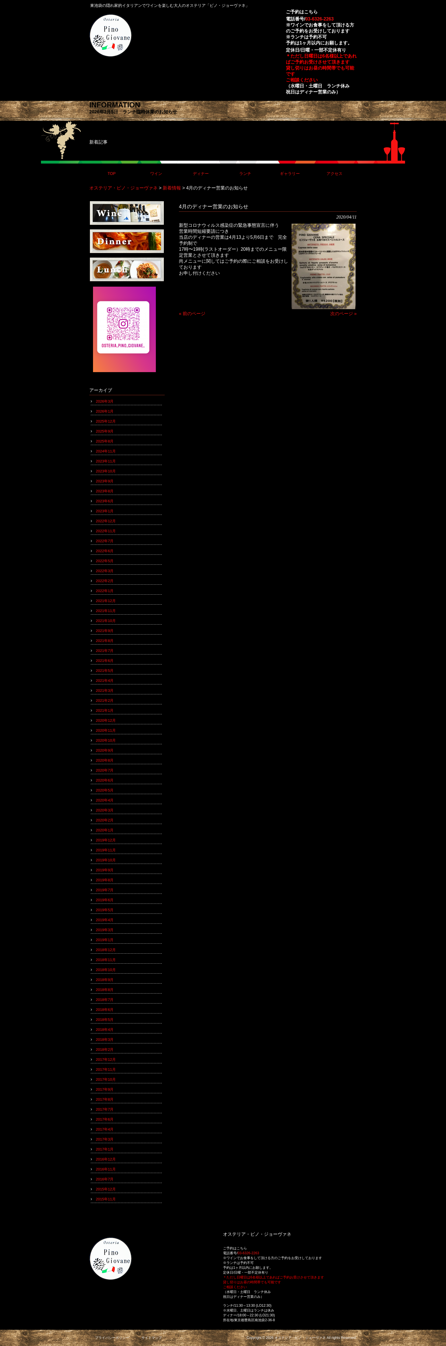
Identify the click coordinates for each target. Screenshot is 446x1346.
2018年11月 (106, 960)
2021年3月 (104, 690)
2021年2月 (104, 700)
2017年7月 (104, 1109)
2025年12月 (106, 421)
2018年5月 (104, 1019)
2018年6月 (104, 1010)
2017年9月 (104, 1089)
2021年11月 (106, 611)
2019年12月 (106, 840)
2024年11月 (106, 451)
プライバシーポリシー (112, 1338)
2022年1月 (104, 591)
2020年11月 (106, 730)
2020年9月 (104, 750)
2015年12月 (106, 1189)
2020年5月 (104, 790)
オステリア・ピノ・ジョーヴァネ (123, 187)
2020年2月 (104, 820)
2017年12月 (106, 1059)
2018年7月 (104, 1000)
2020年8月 (104, 760)
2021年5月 (104, 670)
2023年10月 (106, 471)
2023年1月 (104, 511)
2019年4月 (104, 920)
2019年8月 (104, 880)
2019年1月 (104, 940)
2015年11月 (106, 1199)
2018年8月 (104, 990)
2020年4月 (104, 800)
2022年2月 (104, 581)
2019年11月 (106, 850)
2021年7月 (104, 650)
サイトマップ (151, 1338)
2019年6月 (104, 900)
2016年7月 (104, 1179)
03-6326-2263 (319, 19)
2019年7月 (104, 890)
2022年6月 (104, 551)
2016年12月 (106, 1159)
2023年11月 (106, 461)
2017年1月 (104, 1149)
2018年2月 (104, 1049)
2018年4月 (104, 1029)
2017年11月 (106, 1069)
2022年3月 (104, 571)
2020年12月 (106, 720)
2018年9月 (104, 980)
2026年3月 (104, 401)
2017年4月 (104, 1129)
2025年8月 (104, 441)
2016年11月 (106, 1169)
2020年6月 (104, 780)
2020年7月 (104, 770)
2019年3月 (104, 930)
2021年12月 (106, 601)
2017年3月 (104, 1139)
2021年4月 (104, 680)
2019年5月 (104, 910)
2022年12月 (106, 521)
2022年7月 (104, 541)
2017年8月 (104, 1099)
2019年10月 (106, 860)
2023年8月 (104, 491)
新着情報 (172, 187)
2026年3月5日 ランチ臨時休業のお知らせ (133, 111)
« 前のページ (192, 313)
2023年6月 (104, 501)
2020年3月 (104, 810)
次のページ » (343, 313)
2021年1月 (104, 710)
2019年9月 (104, 870)
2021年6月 (104, 660)
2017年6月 (104, 1119)
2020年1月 (104, 830)
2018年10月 (106, 970)
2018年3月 (104, 1039)
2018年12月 (106, 950)
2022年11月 (106, 531)
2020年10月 (106, 740)
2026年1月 (104, 411)
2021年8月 (104, 641)
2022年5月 (104, 561)
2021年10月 (106, 621)
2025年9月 (104, 431)
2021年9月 (104, 631)
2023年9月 (104, 481)
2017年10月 (106, 1079)
